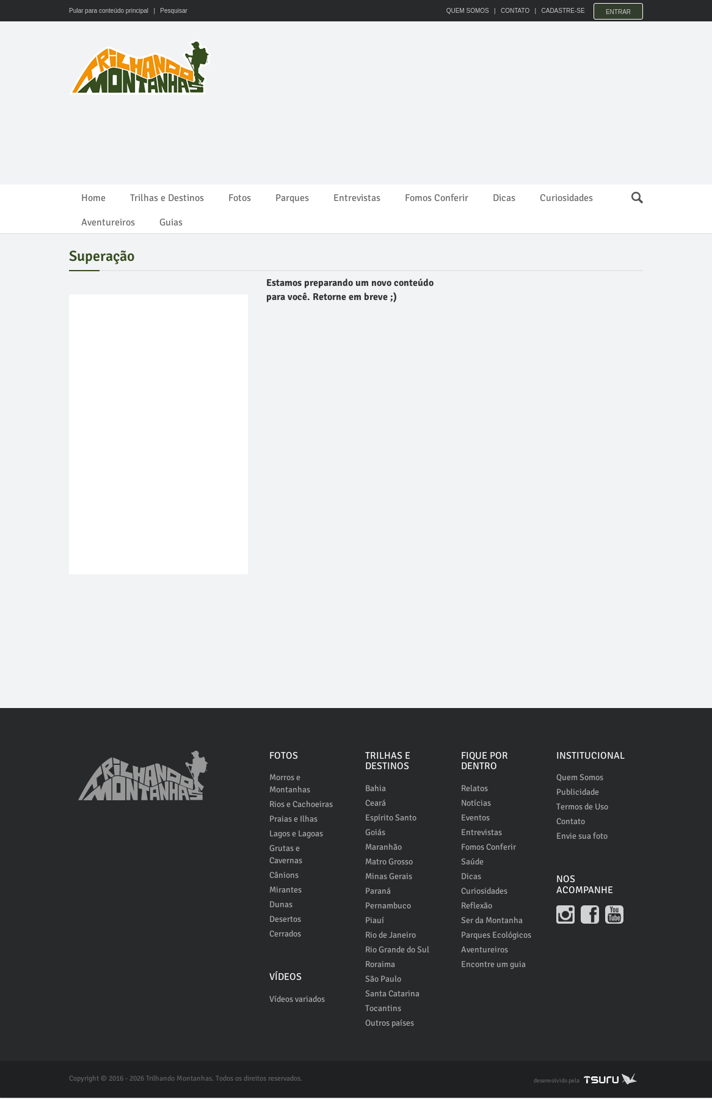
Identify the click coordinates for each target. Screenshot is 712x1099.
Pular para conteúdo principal (108, 10)
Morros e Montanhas (289, 785)
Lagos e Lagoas (296, 835)
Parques (292, 198)
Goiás (375, 833)
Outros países (389, 1024)
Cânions (284, 877)
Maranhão (383, 848)
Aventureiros (108, 222)
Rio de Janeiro (390, 936)
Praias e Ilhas (293, 821)
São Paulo (383, 980)
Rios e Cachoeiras (301, 806)
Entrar (618, 10)
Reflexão (476, 907)
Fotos (239, 198)
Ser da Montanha (492, 921)
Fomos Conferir (436, 198)
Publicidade (577, 794)
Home (93, 198)
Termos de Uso (582, 808)
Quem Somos (579, 779)
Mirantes (285, 891)
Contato (570, 823)
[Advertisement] (291, 128)
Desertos (285, 921)
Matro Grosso (389, 863)
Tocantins (383, 1009)
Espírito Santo (390, 819)
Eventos (475, 819)
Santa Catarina (392, 995)
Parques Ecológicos (496, 936)
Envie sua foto (582, 838)
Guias (171, 222)
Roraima (380, 965)
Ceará (375, 804)
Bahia (375, 789)
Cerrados (285, 935)
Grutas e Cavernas (285, 856)
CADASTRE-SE (558, 10)
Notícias (476, 804)
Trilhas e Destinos (167, 198)
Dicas (504, 198)
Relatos (474, 789)
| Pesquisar (168, 10)
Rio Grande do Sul (397, 951)
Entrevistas (356, 198)
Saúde (472, 863)
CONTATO (510, 10)
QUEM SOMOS (462, 10)
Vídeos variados (297, 1000)
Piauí (374, 921)
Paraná (378, 892)
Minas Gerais (388, 877)
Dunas (280, 906)
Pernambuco (388, 907)
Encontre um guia (493, 965)
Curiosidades (566, 198)
